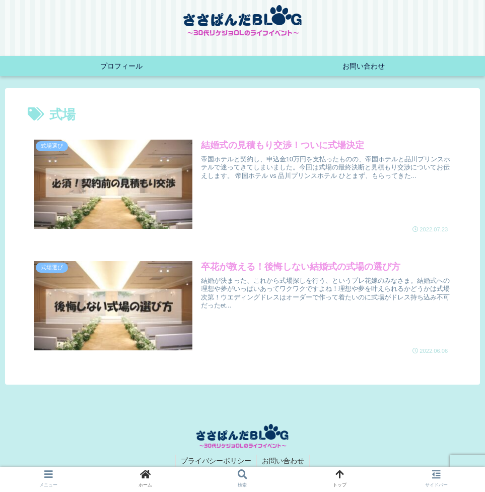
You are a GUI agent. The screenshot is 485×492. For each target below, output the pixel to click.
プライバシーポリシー (216, 461)
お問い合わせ (283, 461)
